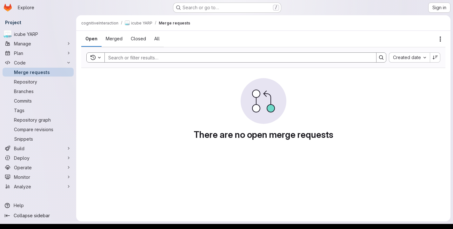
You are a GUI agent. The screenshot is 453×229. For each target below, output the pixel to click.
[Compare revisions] (38, 129)
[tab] (91, 39)
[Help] (38, 205)
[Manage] (38, 43)
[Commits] (38, 100)
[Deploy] (38, 157)
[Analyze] (38, 186)
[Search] (237, 57)
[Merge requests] (38, 72)
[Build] (38, 148)
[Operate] (38, 167)
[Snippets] (38, 138)
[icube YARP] (38, 34)
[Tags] (38, 110)
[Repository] (38, 81)
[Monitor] (38, 176)
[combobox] (409, 57)
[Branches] (38, 91)
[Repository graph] (38, 119)
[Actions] (440, 39)
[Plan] (38, 53)
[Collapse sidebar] (38, 215)
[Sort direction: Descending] (435, 57)
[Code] (38, 62)
